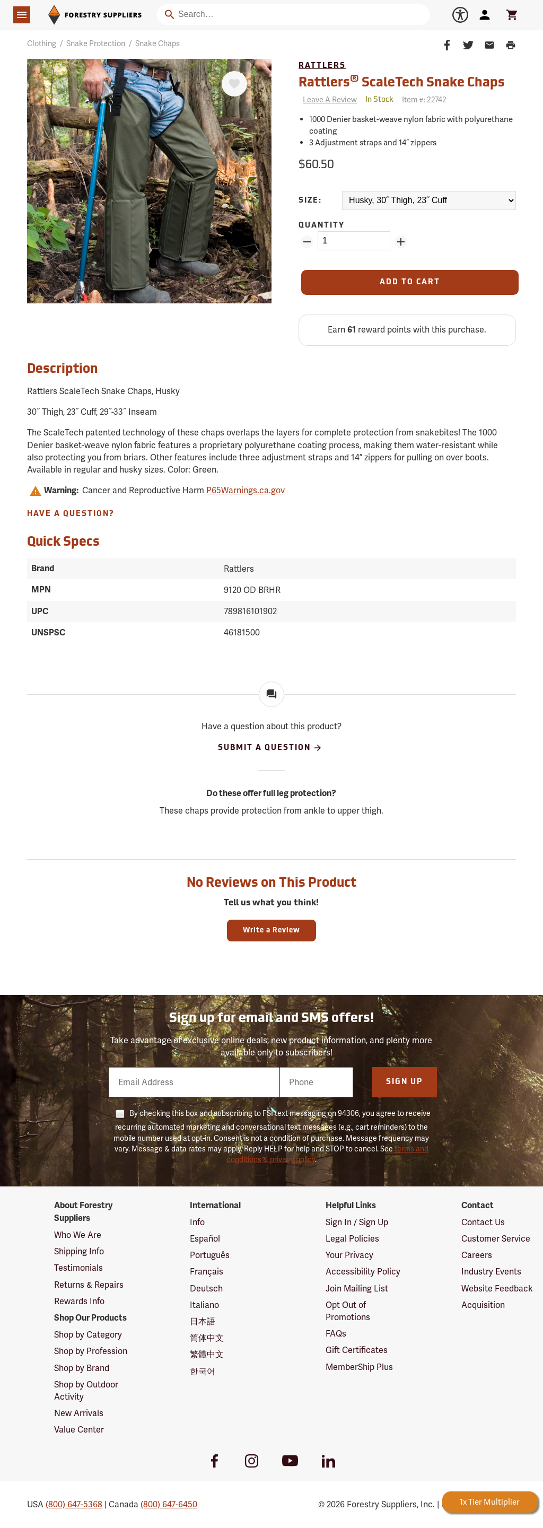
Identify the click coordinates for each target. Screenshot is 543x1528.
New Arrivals (78, 1413)
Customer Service (495, 1238)
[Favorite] (234, 84)
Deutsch (206, 1288)
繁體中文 (207, 1354)
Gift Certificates (357, 1350)
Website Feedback (497, 1288)
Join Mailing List (357, 1288)
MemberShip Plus (359, 1367)
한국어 (202, 1371)
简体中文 (207, 1337)
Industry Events (491, 1271)
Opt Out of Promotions (348, 1311)
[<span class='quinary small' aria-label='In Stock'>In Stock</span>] (379, 100)
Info (197, 1222)
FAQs (336, 1333)
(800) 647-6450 (169, 1504)
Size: (310, 201)
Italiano (204, 1305)
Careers (476, 1255)
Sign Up (404, 1082)
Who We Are (77, 1235)
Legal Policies (352, 1238)
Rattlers (322, 66)
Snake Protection (95, 43)
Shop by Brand (81, 1368)
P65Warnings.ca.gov (245, 490)
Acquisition (483, 1305)
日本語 (202, 1321)
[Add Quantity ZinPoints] (400, 241)
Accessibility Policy (363, 1271)
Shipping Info (79, 1251)
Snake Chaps (157, 43)
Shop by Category (88, 1334)
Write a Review (271, 930)
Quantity (322, 226)
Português (210, 1255)
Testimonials (78, 1267)
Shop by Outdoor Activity (86, 1390)
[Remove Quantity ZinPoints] (307, 241)
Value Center (79, 1429)
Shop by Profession (90, 1351)
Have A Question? (71, 514)
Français (206, 1271)
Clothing (41, 43)
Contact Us (483, 1222)
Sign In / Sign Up (357, 1222)
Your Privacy (349, 1255)
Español (205, 1238)
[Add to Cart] (410, 282)
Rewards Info (79, 1301)
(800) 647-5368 (74, 1504)
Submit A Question (270, 748)
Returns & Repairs (89, 1284)
